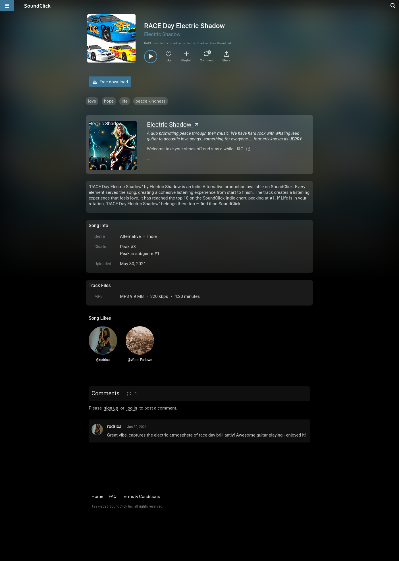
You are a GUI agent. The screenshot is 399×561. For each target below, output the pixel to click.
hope (109, 101)
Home (97, 496)
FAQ (113, 496)
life (125, 101)
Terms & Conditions (141, 496)
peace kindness (151, 101)
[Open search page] (393, 5)
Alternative (130, 236)
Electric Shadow (162, 34)
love (92, 101)
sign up (111, 408)
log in (131, 408)
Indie (152, 236)
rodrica (114, 426)
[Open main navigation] (7, 5)
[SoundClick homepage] (37, 6)
